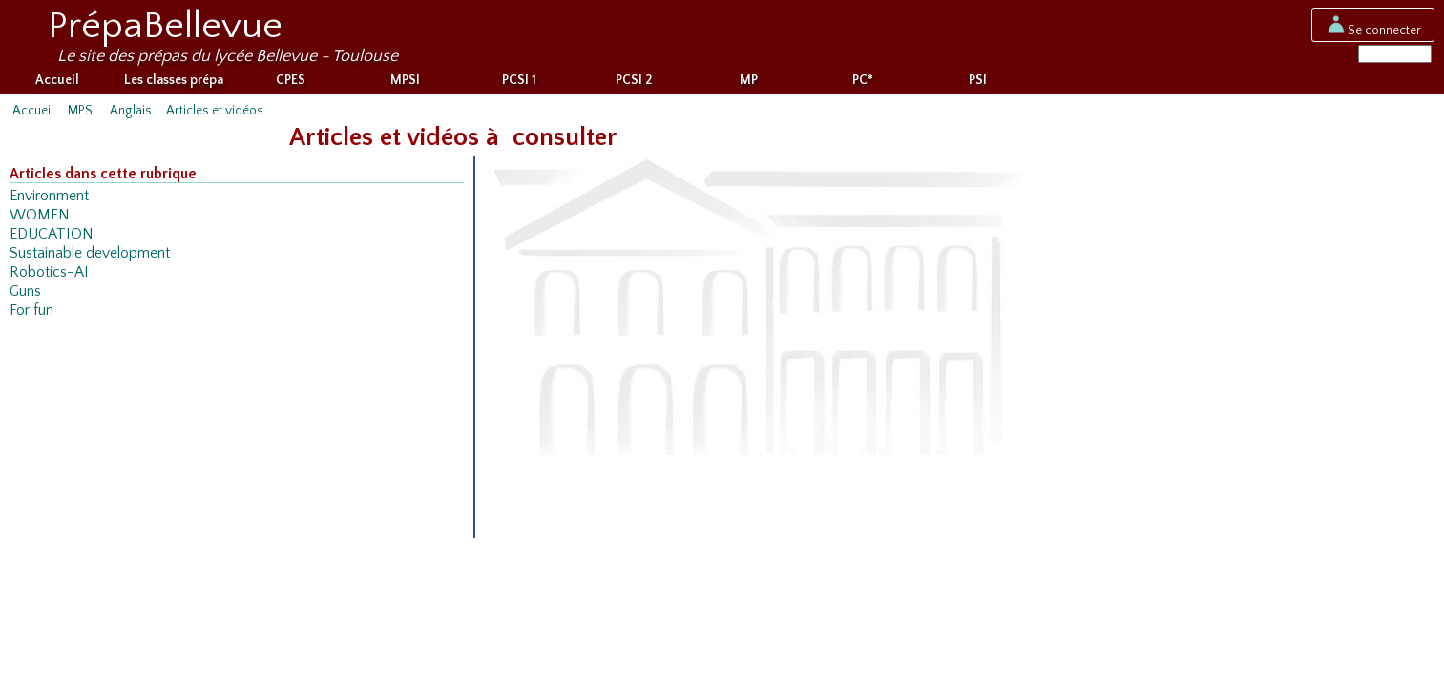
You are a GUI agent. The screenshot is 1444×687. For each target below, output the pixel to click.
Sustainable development (90, 257)
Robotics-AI (49, 276)
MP (749, 84)
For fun (31, 314)
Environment (49, 200)
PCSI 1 (519, 84)
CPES (290, 84)
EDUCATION (52, 238)
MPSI (405, 84)
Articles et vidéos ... (220, 114)
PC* (862, 84)
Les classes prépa (173, 84)
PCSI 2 (634, 84)
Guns (25, 295)
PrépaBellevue (165, 26)
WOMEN (40, 219)
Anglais (131, 114)
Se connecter (1373, 29)
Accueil (57, 84)
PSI (978, 84)
